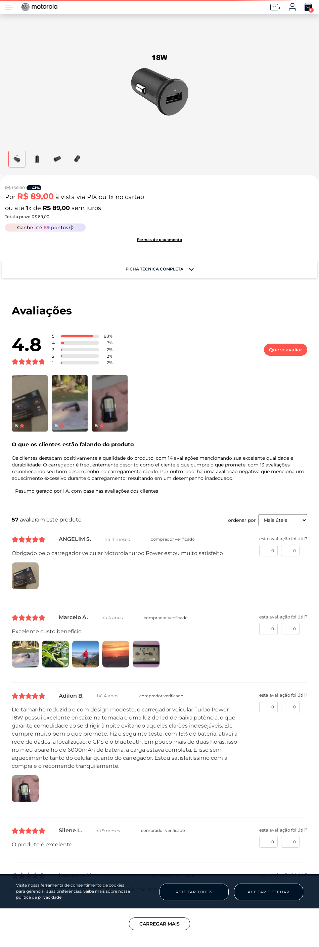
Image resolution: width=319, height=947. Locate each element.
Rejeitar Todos (194, 892)
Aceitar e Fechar (268, 892)
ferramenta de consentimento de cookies (82, 885)
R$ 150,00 (15, 187)
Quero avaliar (285, 350)
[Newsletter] (275, 7)
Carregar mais (159, 924)
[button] (159, 85)
